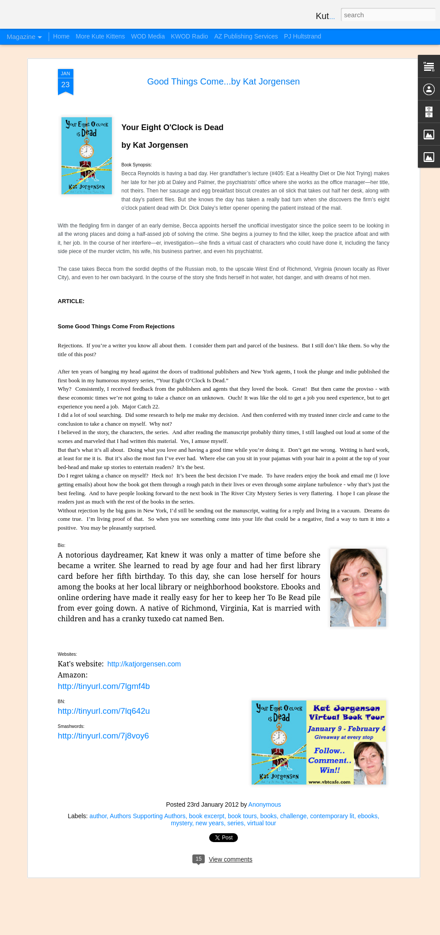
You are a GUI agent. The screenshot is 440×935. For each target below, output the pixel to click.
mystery (181, 823)
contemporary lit (332, 816)
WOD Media (148, 36)
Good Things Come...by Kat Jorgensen (223, 81)
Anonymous (265, 804)
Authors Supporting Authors (147, 816)
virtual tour (261, 823)
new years (209, 823)
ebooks (368, 816)
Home (61, 36)
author (98, 816)
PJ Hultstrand (302, 36)
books (268, 816)
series (235, 823)
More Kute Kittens (100, 36)
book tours (242, 816)
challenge (293, 816)
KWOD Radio (189, 36)
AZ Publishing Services (246, 36)
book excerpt (206, 816)
